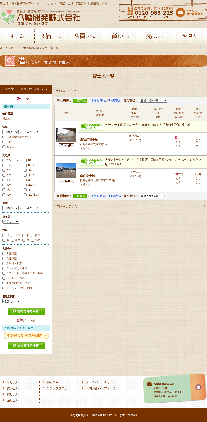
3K (27, 179)
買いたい (86, 36)
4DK (6, 194)
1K (27, 160)
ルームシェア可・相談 (17, 287)
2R (6, 170)
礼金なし (9, 141)
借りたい (52, 36)
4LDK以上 (31, 194)
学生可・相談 (12, 263)
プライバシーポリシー (101, 382)
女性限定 (9, 258)
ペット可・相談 (13, 278)
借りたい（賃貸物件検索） (26, 48)
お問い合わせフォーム (101, 388)
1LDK (29, 165)
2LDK (29, 175)
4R (6, 189)
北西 (35, 240)
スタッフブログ (57, 388)
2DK (6, 175)
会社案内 (189, 36)
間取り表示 (98, 100)
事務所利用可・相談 (16, 282)
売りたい (154, 36)
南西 (15, 240)
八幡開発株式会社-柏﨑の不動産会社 (40, 17)
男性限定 (9, 253)
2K (27, 170)
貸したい (120, 36)
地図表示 (115, 100)
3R (6, 179)
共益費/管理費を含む (16, 136)
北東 (15, 235)
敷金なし (9, 146)
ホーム (17, 36)
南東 (35, 235)
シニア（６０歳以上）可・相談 (22, 273)
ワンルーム (10, 160)
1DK (6, 165)
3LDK (29, 184)
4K (27, 189)
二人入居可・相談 (14, 268)
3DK (6, 184)
